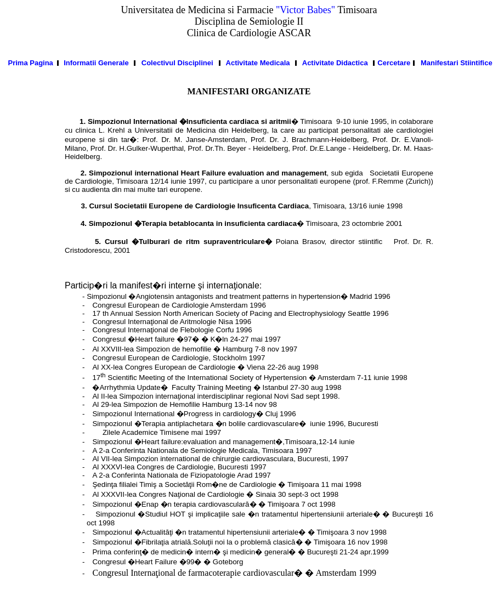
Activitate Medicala (258, 63)
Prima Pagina (30, 63)
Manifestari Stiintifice (457, 63)
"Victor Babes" (305, 9)
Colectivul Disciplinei (177, 63)
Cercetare (393, 63)
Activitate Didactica (335, 63)
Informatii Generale (96, 63)
